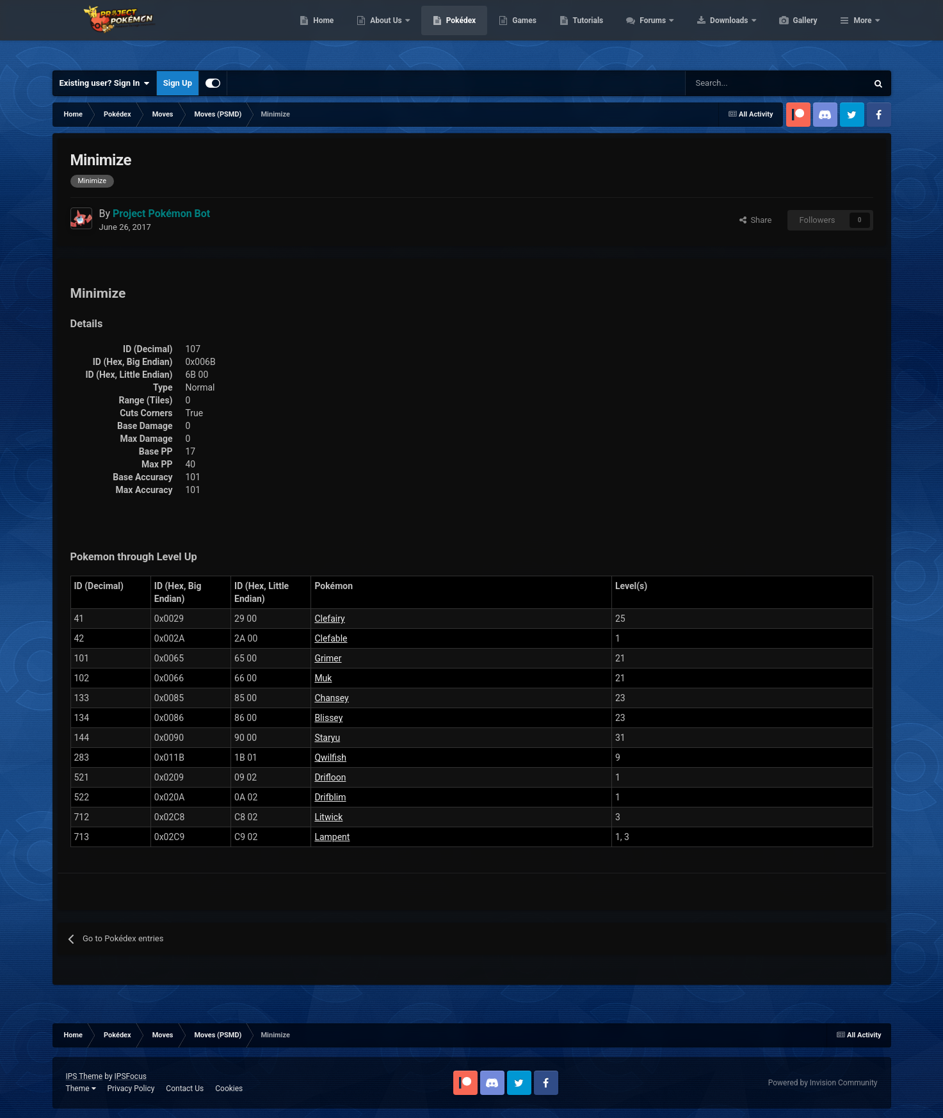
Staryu (327, 738)
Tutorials (649, 32)
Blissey (328, 718)
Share (755, 220)
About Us (447, 32)
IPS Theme (84, 1076)
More (862, 32)
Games (585, 32)
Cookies (229, 1088)
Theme (81, 1088)
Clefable (330, 638)
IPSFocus (131, 1076)
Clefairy (329, 618)
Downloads (790, 32)
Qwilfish (330, 757)
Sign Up (177, 83)
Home (384, 32)
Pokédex (522, 32)
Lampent (332, 837)
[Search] (731, 83)
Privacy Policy (130, 1088)
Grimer (327, 658)
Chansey (331, 698)
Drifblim (330, 797)
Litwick (328, 817)
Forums (714, 32)
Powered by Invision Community (823, 1082)
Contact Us (185, 1088)
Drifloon (330, 777)
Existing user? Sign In (105, 83)
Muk (323, 678)
